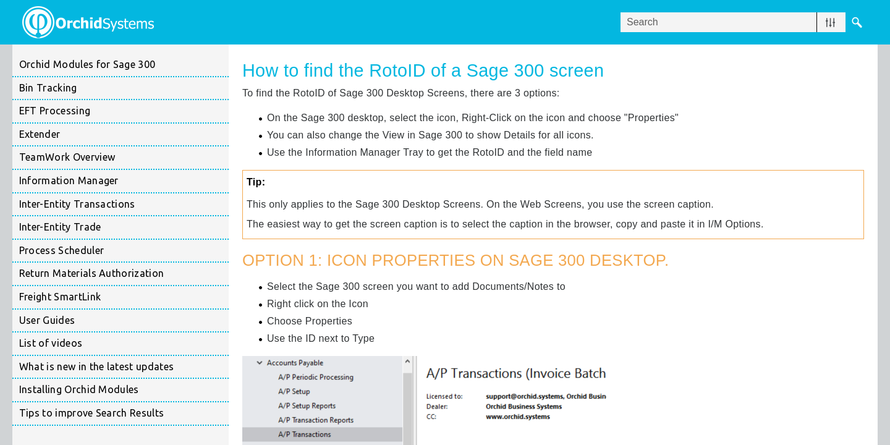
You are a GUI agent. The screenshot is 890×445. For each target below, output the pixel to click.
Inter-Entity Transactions (124, 204)
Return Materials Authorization (124, 274)
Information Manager (124, 181)
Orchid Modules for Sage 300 (87, 64)
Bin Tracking (124, 88)
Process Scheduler (124, 251)
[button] (830, 22)
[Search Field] (744, 22)
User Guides (47, 320)
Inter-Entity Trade (124, 227)
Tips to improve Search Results (91, 412)
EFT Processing (124, 111)
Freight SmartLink (124, 297)
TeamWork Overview (124, 157)
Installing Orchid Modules (124, 390)
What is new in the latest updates (96, 366)
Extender (124, 135)
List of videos (50, 343)
